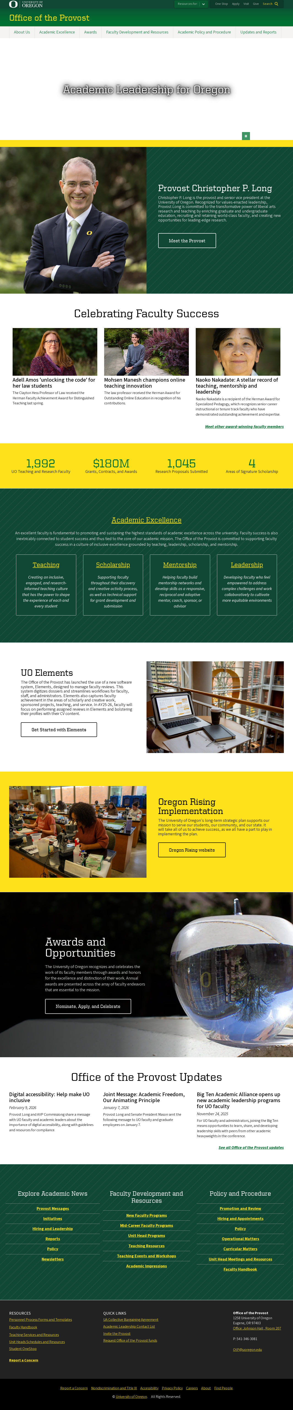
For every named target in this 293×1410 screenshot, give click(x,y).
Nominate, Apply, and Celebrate (88, 1006)
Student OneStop (23, 1348)
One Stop (221, 4)
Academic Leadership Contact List (129, 1326)
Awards (90, 32)
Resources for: (188, 4)
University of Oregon (131, 1396)
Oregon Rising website (192, 850)
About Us (22, 32)
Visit (246, 4)
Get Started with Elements (59, 729)
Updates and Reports (258, 32)
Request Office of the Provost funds (130, 1340)
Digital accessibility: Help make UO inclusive (49, 1097)
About (206, 1388)
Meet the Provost (187, 240)
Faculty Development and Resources (137, 32)
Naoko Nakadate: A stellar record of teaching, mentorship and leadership (237, 386)
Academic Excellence (57, 32)
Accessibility (149, 1388)
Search (267, 4)
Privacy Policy (172, 1388)
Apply (235, 4)
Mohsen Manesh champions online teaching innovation (144, 383)
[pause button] (246, 136)
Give (256, 4)
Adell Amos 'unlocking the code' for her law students (54, 383)
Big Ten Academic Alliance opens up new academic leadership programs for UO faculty (238, 1100)
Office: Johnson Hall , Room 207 (257, 1328)
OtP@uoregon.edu (247, 1349)
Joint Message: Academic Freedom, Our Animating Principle (144, 1097)
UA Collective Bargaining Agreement (130, 1319)
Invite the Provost (116, 1333)
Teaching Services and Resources (34, 1334)
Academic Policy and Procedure (204, 32)
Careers (192, 1388)
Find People (223, 1388)
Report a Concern (74, 1388)
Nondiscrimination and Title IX (114, 1388)
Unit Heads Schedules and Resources (37, 1341)
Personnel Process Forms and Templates (40, 1319)
